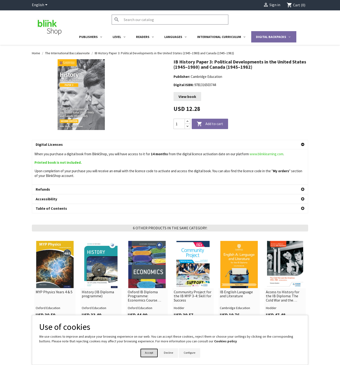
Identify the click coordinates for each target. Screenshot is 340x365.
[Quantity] (179, 124)
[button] (170, 145)
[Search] (170, 20)
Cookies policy (225, 341)
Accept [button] (149, 352)
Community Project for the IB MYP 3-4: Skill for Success (192, 261)
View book (187, 96)
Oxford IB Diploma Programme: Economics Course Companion (143, 261)
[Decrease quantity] (187, 126)
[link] (55, 246)
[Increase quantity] (187, 121)
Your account (185, 313)
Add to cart (210, 124)
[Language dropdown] (40, 5)
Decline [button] (168, 352)
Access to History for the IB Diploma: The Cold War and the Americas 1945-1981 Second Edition (282, 261)
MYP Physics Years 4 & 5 (54, 257)
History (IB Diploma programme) (98, 259)
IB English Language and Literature (236, 259)
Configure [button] (189, 352)
